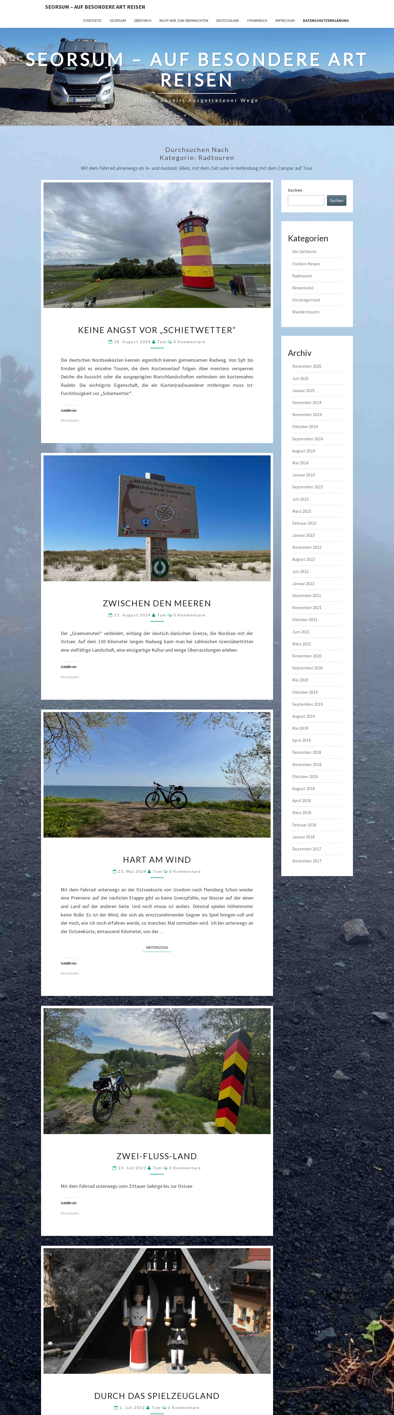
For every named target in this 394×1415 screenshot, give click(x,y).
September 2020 (307, 668)
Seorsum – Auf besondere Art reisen (95, 6)
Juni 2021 (301, 631)
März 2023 (301, 511)
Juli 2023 (300, 499)
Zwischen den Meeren (157, 603)
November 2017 (306, 861)
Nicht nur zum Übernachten (184, 20)
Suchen (295, 190)
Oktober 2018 (305, 776)
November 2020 (306, 655)
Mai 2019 (300, 728)
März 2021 (301, 643)
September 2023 (307, 487)
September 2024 (307, 438)
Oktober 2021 (305, 619)
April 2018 (301, 800)
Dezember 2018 (306, 752)
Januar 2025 (303, 390)
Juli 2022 (300, 571)
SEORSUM (118, 20)
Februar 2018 (304, 824)
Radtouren (302, 275)
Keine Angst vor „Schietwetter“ (157, 330)
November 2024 (306, 414)
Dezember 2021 (306, 595)
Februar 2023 (304, 523)
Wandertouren (305, 312)
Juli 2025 (300, 378)
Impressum (285, 20)
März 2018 (301, 812)
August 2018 (303, 788)
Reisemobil (303, 287)
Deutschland (227, 20)
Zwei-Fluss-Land (157, 1156)
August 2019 (303, 716)
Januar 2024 (303, 474)
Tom (161, 341)
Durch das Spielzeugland (157, 1396)
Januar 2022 (303, 583)
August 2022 (303, 559)
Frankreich (257, 20)
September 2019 (307, 704)
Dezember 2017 (306, 849)
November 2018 (306, 764)
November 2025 (306, 366)
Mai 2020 (300, 680)
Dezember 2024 (306, 402)
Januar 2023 (303, 535)
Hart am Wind (157, 859)
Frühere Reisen (306, 263)
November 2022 (306, 547)
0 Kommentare (189, 341)
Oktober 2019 (305, 692)
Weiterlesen (158, 947)
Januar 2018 (303, 836)
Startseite (92, 20)
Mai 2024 (300, 462)
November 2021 (306, 607)
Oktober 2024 (305, 426)
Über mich (142, 20)
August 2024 (303, 450)
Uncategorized (306, 299)
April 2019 (301, 740)
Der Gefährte (304, 251)
